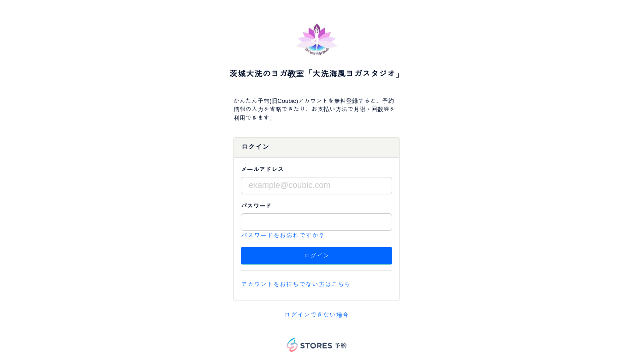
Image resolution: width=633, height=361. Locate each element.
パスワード (256, 206)
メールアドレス (262, 169)
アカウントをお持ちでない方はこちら (296, 284)
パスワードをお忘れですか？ (283, 235)
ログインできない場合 (316, 315)
